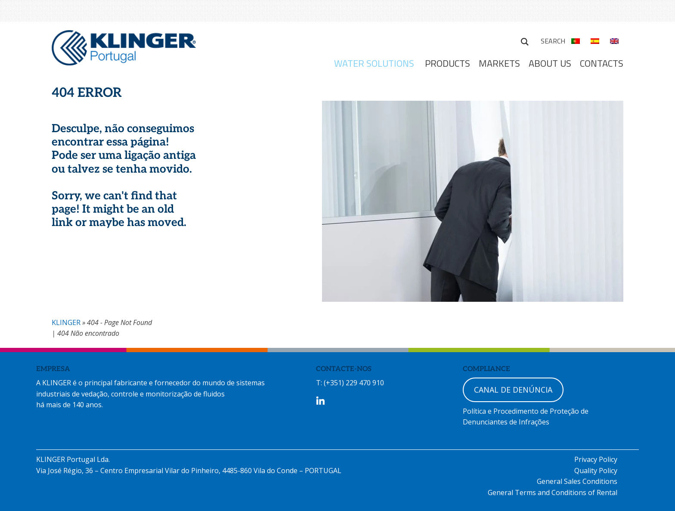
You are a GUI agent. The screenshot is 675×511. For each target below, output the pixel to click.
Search (524, 40)
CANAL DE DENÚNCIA (513, 389)
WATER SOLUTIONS (374, 63)
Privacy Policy (595, 459)
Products (447, 63)
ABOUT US (550, 63)
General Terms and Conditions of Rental (552, 492)
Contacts (601, 63)
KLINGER (66, 322)
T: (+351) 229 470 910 (350, 382)
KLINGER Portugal (124, 50)
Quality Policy (595, 470)
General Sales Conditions (577, 481)
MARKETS (499, 63)
